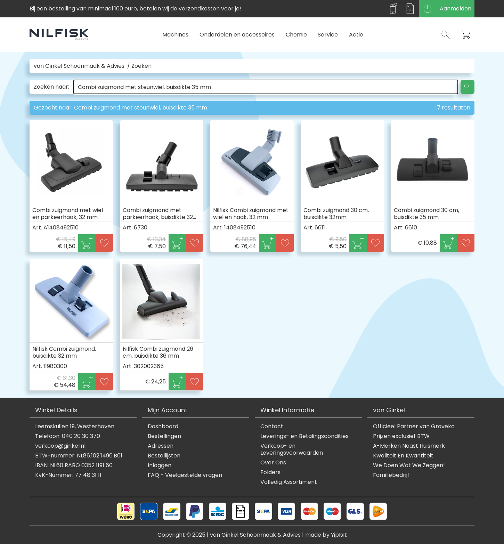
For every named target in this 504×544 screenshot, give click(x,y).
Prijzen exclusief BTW (401, 436)
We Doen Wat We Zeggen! (409, 465)
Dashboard (163, 426)
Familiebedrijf (391, 475)
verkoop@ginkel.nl (60, 445)
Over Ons (273, 462)
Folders (270, 472)
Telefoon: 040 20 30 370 (67, 436)
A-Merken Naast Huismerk (409, 445)
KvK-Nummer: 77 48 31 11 (68, 475)
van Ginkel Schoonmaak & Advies (79, 66)
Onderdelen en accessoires (237, 35)
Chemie (296, 35)
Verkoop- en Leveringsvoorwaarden (291, 449)
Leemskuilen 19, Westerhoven (74, 426)
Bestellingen (164, 436)
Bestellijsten (164, 455)
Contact (271, 426)
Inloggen (159, 465)
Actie (356, 35)
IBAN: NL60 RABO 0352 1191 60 (74, 465)
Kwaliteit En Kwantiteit (403, 455)
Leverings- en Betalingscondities (304, 436)
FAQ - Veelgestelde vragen (185, 475)
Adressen (160, 445)
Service (328, 35)
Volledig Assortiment (288, 482)
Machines (175, 35)
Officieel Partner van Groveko (414, 426)
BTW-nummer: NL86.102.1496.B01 (78, 455)
